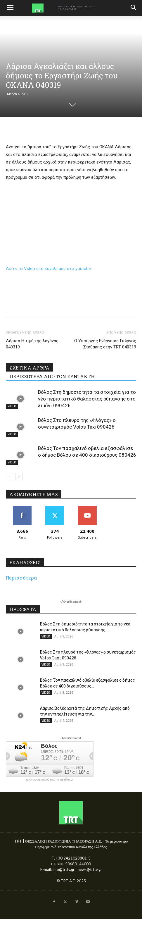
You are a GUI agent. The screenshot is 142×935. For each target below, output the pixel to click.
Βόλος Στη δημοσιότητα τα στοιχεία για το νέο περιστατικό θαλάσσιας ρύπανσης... (85, 626)
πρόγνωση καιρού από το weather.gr (50, 779)
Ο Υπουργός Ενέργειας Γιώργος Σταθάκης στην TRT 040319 (105, 344)
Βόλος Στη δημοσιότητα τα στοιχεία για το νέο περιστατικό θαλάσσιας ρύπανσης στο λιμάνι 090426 (87, 398)
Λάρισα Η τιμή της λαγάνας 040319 (32, 344)
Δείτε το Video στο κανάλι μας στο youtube (48, 268)
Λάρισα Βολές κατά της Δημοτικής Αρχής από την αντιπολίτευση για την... (85, 711)
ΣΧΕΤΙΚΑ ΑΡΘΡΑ (29, 368)
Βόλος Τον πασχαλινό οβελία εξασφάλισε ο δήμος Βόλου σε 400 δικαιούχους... (87, 683)
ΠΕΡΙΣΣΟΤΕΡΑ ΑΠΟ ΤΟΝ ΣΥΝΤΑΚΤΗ (52, 376)
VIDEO (12, 406)
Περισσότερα (21, 578)
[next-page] (18, 476)
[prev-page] (9, 476)
